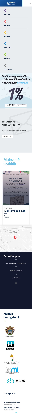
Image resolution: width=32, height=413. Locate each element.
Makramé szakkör (14, 211)
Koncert (7, 14)
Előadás (6, 36)
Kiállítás (7, 25)
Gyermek (7, 47)
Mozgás (6, 58)
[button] (30, 3)
